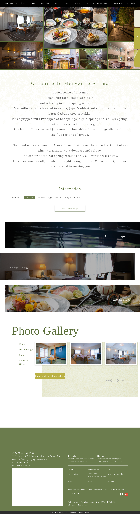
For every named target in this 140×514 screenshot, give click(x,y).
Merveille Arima (15, 3)
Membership (137, 58)
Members (137, 38)
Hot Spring (45, 3)
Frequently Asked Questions (97, 3)
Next (121, 380)
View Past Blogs (70, 208)
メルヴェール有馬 (23, 452)
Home (33, 3)
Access (77, 3)
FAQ (109, 469)
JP (134, 3)
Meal (57, 3)
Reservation (137, 19)
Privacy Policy (117, 490)
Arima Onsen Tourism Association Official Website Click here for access (92, 503)
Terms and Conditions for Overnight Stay (87, 490)
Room (67, 3)
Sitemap (75, 493)
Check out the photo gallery (50, 375)
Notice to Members (120, 3)
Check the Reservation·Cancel (97, 475)
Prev (107, 380)
